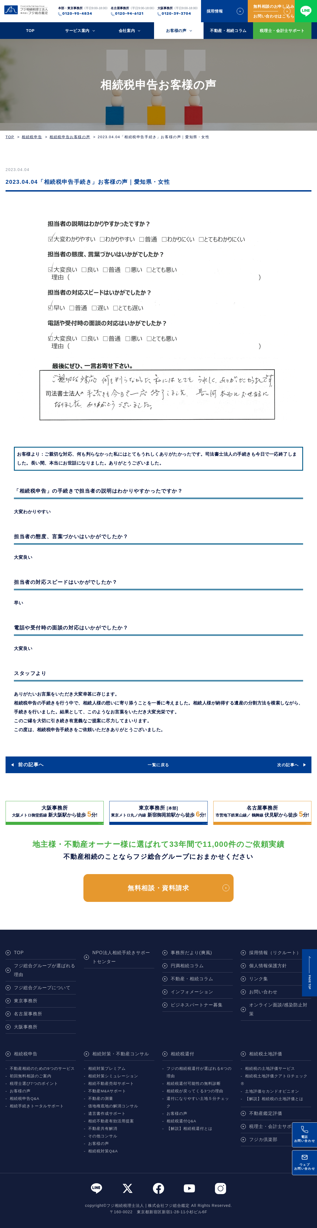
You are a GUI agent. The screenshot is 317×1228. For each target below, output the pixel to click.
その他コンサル (102, 1136)
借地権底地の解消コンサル (113, 1106)
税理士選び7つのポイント (34, 1083)
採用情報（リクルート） (275, 952)
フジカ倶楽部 (263, 1139)
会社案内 (127, 30)
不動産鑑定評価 (265, 1113)
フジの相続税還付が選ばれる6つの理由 (199, 1072)
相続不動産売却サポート (111, 1083)
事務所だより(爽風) (191, 952)
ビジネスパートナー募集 (197, 1005)
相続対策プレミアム (107, 1068)
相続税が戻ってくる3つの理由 (195, 1091)
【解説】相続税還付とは (189, 1129)
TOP (30, 30)
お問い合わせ (263, 991)
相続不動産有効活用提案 (111, 1121)
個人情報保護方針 (268, 965)
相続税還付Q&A (181, 1121)
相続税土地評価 (265, 1053)
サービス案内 (77, 30)
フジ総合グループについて (42, 987)
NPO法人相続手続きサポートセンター (121, 957)
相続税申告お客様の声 (69, 137)
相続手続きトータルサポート (37, 1106)
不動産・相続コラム (228, 30)
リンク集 (258, 978)
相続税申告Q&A (24, 1098)
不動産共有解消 (102, 1129)
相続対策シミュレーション (113, 1076)
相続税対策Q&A (103, 1151)
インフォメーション (192, 991)
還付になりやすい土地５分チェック (198, 1102)
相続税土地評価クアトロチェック (276, 1076)
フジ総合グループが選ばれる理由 (44, 970)
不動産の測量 (100, 1098)
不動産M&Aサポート (107, 1091)
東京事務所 (26, 1000)
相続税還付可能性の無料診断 (194, 1083)
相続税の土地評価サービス (270, 1068)
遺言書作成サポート (107, 1114)
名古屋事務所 (28, 1013)
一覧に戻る (158, 765)
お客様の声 (176, 30)
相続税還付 (182, 1053)
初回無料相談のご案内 (30, 1076)
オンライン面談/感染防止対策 (278, 1009)
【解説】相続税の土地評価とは (274, 1099)
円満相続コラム (187, 965)
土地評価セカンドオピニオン (272, 1091)
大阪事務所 (26, 1026)
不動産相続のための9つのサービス (42, 1068)
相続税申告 (32, 137)
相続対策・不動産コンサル (120, 1053)
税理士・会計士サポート (282, 30)
